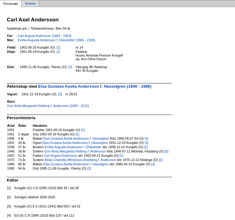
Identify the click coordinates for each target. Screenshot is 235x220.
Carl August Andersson (60, 155)
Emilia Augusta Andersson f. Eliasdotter (73, 147)
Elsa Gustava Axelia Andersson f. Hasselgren (76, 138)
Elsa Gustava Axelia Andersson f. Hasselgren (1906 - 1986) (94, 86)
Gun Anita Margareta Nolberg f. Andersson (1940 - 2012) (48, 106)
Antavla (30, 4)
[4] (146, 138)
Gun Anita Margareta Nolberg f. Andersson (75, 151)
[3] (60, 94)
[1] (58, 47)
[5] (166, 151)
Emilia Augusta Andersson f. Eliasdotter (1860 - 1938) (56, 40)
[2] (70, 67)
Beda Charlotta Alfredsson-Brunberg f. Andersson (80, 160)
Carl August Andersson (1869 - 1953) (44, 36)
